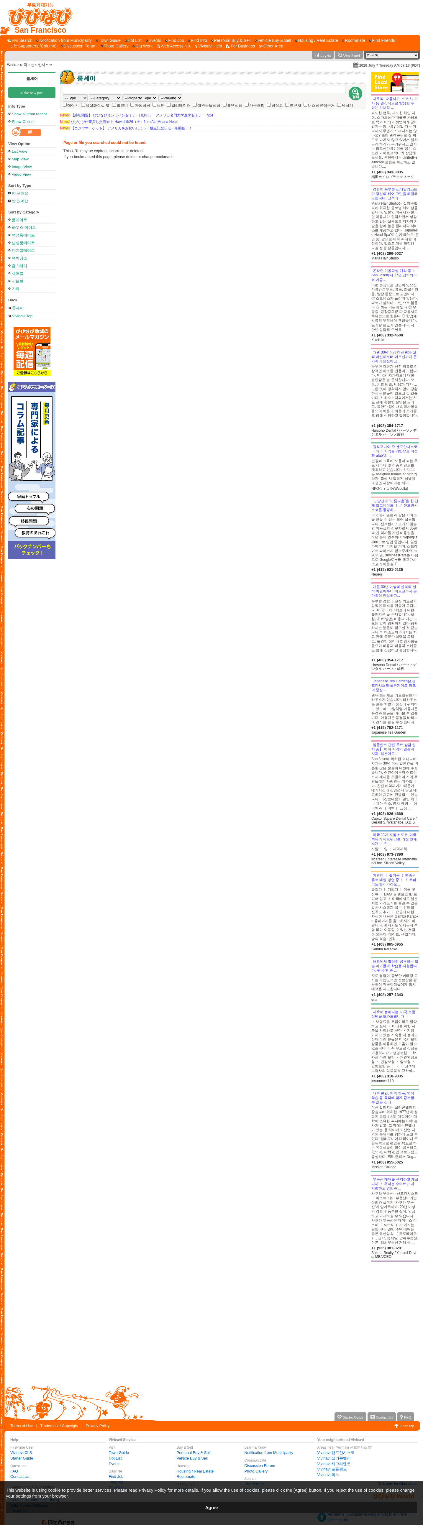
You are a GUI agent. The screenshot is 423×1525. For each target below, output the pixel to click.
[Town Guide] (108, 40)
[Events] (153, 40)
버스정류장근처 (321, 105)
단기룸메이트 (23, 250)
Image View (22, 167)
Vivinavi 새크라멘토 (334, 1464)
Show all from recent (29, 114)
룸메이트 (19, 220)
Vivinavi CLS (21, 1452)
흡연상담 (234, 105)
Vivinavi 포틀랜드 (332, 1469)
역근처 (295, 105)
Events (115, 1464)
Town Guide (119, 1452)
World (11, 65)
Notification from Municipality (269, 1452)
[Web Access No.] (174, 46)
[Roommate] (353, 40)
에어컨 (73, 105)
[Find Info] (197, 40)
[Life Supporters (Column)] (31, 46)
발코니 (122, 105)
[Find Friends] (382, 40)
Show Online (23, 122)
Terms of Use (21, 1426)
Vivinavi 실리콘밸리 (334, 1458)
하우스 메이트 (24, 227)
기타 (15, 289)
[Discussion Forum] (78, 46)
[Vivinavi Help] (208, 46)
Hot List (115, 1458)
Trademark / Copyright (59, 1426)
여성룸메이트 (23, 235)
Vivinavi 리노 (328, 1475)
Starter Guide (21, 1458)
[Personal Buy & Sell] (231, 40)
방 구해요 (20, 193)
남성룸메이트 (23, 243)
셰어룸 (17, 273)
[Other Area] (271, 46)
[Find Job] (174, 40)
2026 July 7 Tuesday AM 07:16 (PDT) (389, 65)
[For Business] (240, 46)
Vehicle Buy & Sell (192, 1458)
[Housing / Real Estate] (316, 40)
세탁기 (347, 105)
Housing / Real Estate (195, 1471)
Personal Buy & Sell (194, 1452)
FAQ (14, 1471)
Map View (20, 159)
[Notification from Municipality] (64, 40)
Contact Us (19, 1476)
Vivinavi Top (22, 316)
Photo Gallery (256, 1471)
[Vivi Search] (19, 40)
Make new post (31, 93)
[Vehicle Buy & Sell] (273, 40)
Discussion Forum (260, 1465)
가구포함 (257, 105)
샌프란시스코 (41, 65)
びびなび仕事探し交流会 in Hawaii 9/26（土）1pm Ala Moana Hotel (119, 122)
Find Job (116, 1476)
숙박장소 (19, 258)
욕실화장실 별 (98, 105)
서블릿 (17, 281)
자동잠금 (142, 105)
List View (19, 151)
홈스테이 (19, 266)
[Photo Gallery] (115, 46)
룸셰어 (32, 78)
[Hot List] (133, 40)
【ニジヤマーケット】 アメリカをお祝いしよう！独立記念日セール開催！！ (126, 128)
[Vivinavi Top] (37, 17)
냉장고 (277, 105)
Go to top (407, 1426)
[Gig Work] (142, 46)
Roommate (186, 1476)
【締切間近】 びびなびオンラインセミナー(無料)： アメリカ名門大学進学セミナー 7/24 (136, 115)
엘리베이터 (181, 105)
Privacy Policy (97, 1426)
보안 (161, 105)
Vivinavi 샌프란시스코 (336, 1452)
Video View (21, 174)
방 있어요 (20, 201)
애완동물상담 (208, 105)
